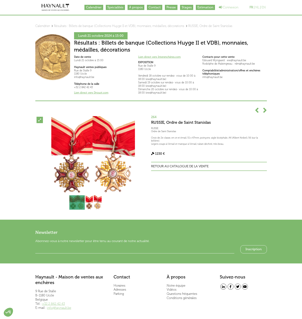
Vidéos (171, 289)
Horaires (119, 285)
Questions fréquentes (182, 294)
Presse (171, 7)
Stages (187, 7)
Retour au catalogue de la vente (180, 166)
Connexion (228, 7)
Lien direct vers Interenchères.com (159, 56)
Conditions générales (182, 298)
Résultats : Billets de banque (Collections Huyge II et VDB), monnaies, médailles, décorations (119, 26)
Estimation (205, 7)
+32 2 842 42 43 (53, 304)
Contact (155, 7)
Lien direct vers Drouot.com (91, 92)
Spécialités (115, 7)
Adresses (120, 289)
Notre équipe (176, 285)
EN (263, 7)
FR (251, 7)
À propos (136, 7)
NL (257, 7)
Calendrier (94, 7)
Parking (119, 294)
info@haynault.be (59, 308)
